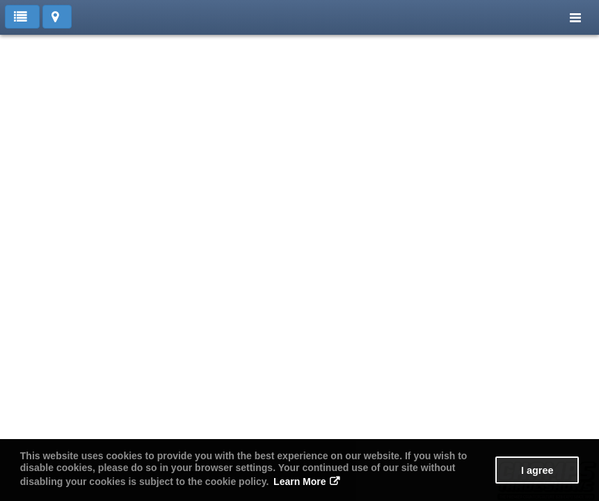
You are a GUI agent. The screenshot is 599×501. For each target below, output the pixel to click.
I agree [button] (537, 470)
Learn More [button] (299, 481)
